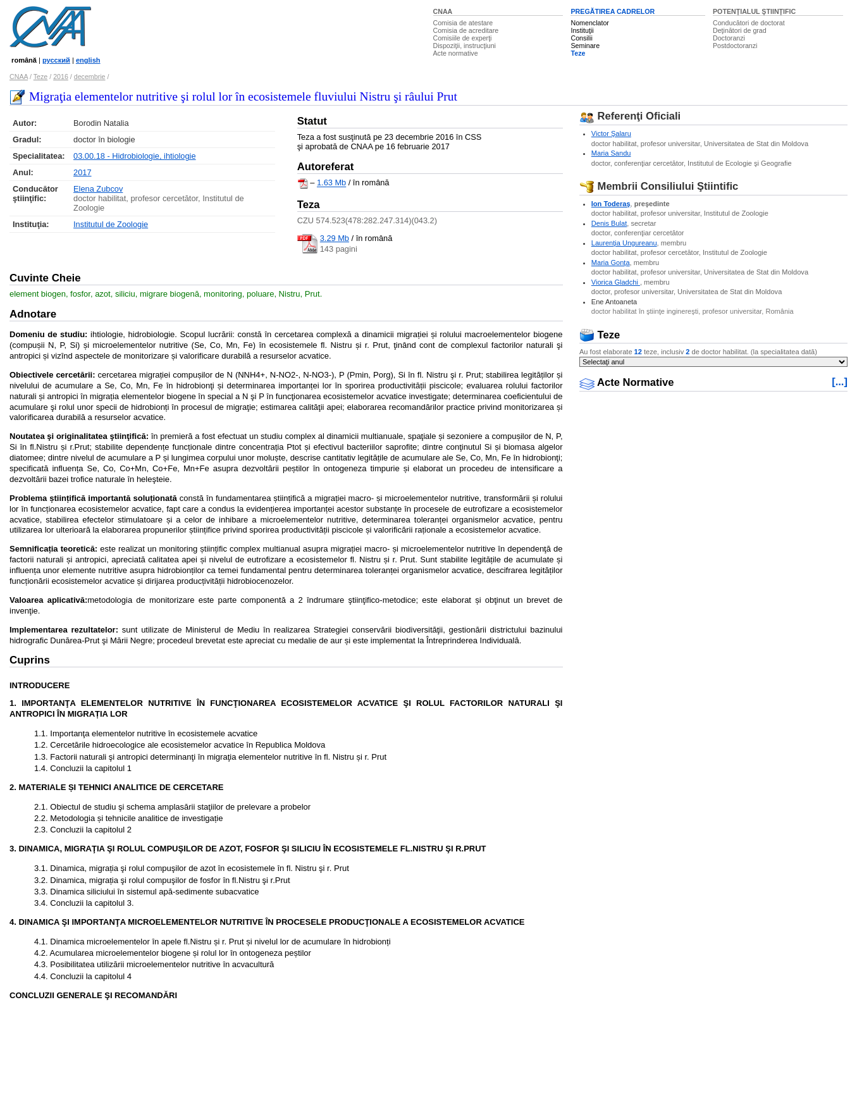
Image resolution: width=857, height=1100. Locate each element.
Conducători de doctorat (749, 23)
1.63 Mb (331, 183)
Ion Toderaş (611, 203)
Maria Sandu (611, 153)
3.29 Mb (334, 238)
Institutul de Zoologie (110, 224)
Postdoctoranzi (735, 45)
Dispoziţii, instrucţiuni (464, 45)
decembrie (90, 76)
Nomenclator (589, 23)
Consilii (581, 38)
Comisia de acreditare (466, 30)
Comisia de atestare (463, 23)
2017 (82, 172)
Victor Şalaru (611, 133)
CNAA (443, 11)
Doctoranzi (729, 38)
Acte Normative (626, 382)
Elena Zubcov (98, 189)
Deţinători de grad (740, 30)
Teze (577, 53)
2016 (60, 76)
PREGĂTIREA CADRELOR (612, 11)
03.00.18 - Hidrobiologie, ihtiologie (134, 156)
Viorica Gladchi (615, 282)
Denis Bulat (609, 223)
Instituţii (581, 30)
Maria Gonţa (610, 262)
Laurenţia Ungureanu (624, 243)
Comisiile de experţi (462, 38)
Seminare (585, 45)
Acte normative (455, 53)
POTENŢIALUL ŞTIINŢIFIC (754, 11)
